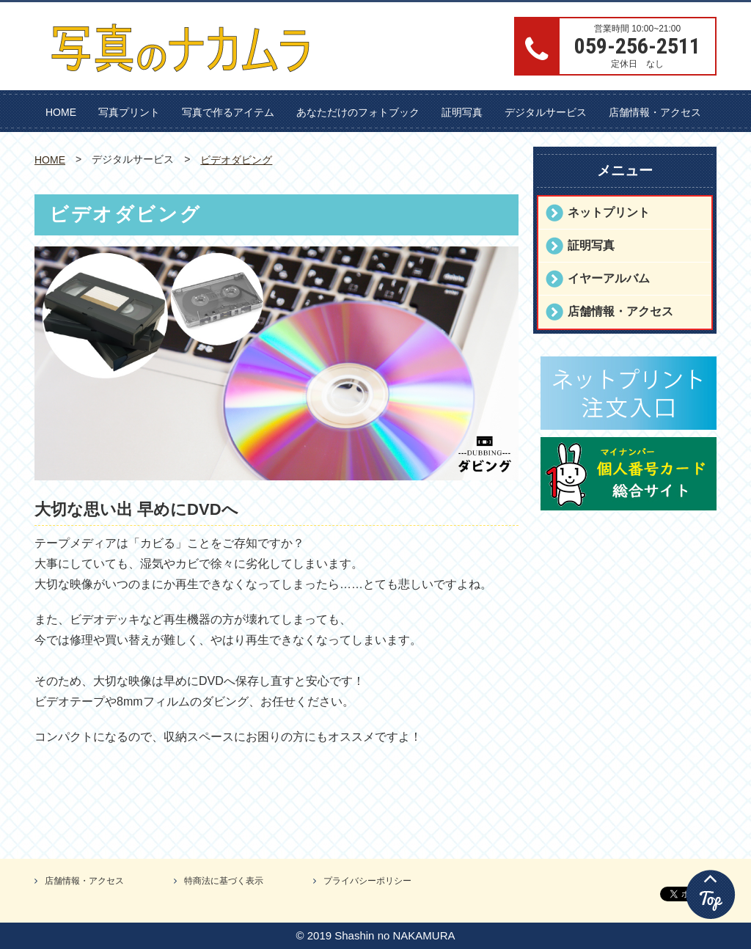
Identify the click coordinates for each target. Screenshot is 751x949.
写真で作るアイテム (228, 112)
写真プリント (129, 112)
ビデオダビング (236, 160)
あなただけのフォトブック (358, 112)
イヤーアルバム (609, 278)
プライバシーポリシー (367, 881)
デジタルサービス (546, 112)
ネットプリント (609, 212)
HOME (60, 112)
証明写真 (462, 112)
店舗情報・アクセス (655, 112)
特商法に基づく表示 (223, 881)
